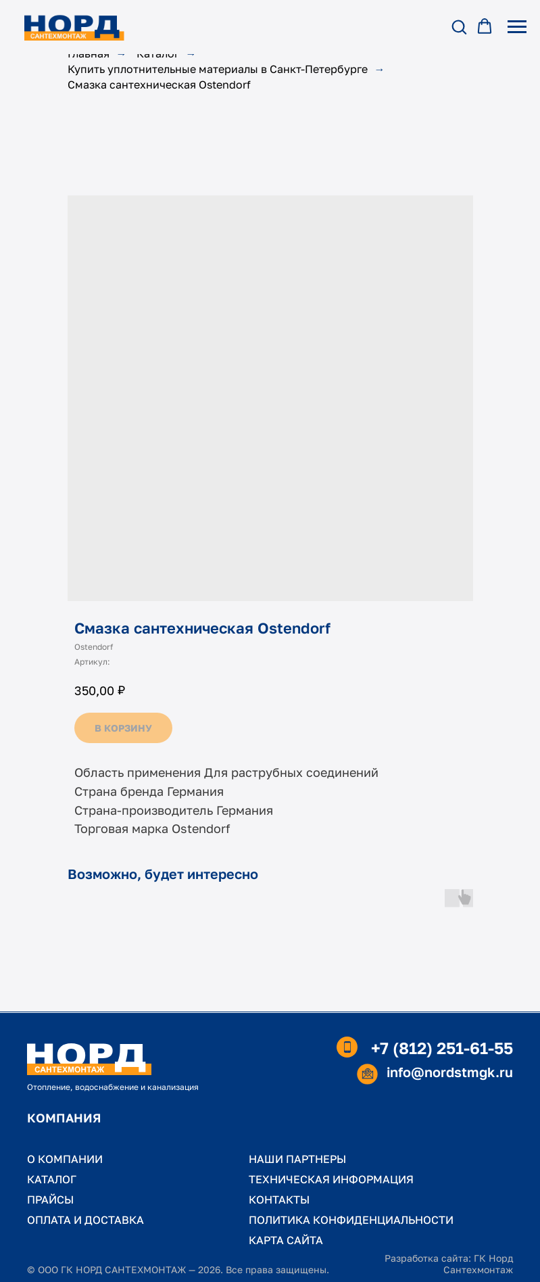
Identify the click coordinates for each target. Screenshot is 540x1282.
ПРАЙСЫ (50, 1199)
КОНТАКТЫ (279, 1199)
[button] (459, 26)
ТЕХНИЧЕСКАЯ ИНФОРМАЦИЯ (331, 1179)
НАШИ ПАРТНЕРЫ (297, 1159)
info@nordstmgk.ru (450, 1072)
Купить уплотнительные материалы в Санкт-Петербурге (218, 69)
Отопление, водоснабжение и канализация (113, 1087)
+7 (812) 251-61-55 (442, 1048)
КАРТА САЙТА (286, 1240)
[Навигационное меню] (517, 27)
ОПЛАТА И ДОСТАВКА (85, 1220)
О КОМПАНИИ (65, 1159)
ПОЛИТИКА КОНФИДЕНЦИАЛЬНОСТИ (351, 1220)
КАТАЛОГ (51, 1179)
